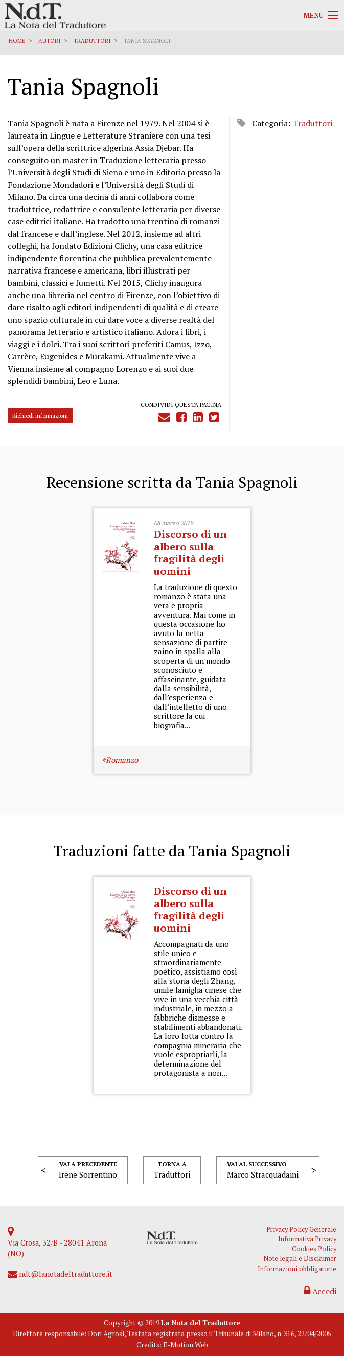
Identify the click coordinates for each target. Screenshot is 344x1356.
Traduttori (92, 40)
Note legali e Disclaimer (299, 1258)
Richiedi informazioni (40, 415)
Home (17, 40)
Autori (49, 40)
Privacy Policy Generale (301, 1229)
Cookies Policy (314, 1249)
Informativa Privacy (307, 1239)
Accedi (320, 1291)
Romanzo (122, 760)
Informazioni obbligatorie (297, 1268)
